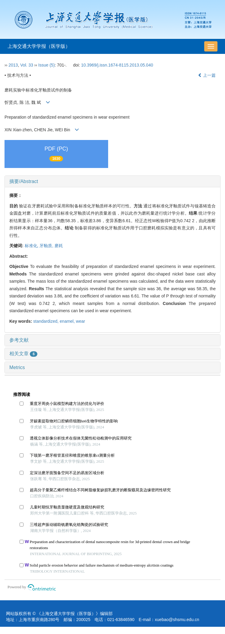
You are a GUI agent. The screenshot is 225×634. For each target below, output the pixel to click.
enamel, (68, 321)
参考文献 (19, 340)
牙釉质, (47, 245)
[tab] (112, 181)
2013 (13, 65)
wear (80, 321)
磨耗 (59, 245)
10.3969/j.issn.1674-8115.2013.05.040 (117, 65)
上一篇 (207, 75)
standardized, (46, 321)
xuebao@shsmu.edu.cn (177, 619)
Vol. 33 (26, 65)
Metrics (17, 367)
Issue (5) (46, 65)
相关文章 (23, 353)
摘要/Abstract (23, 181)
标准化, (32, 245)
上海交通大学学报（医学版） (39, 46)
